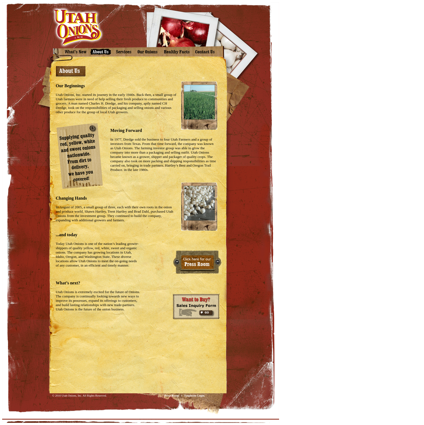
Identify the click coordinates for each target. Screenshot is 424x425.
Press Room (171, 395)
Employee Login (194, 395)
